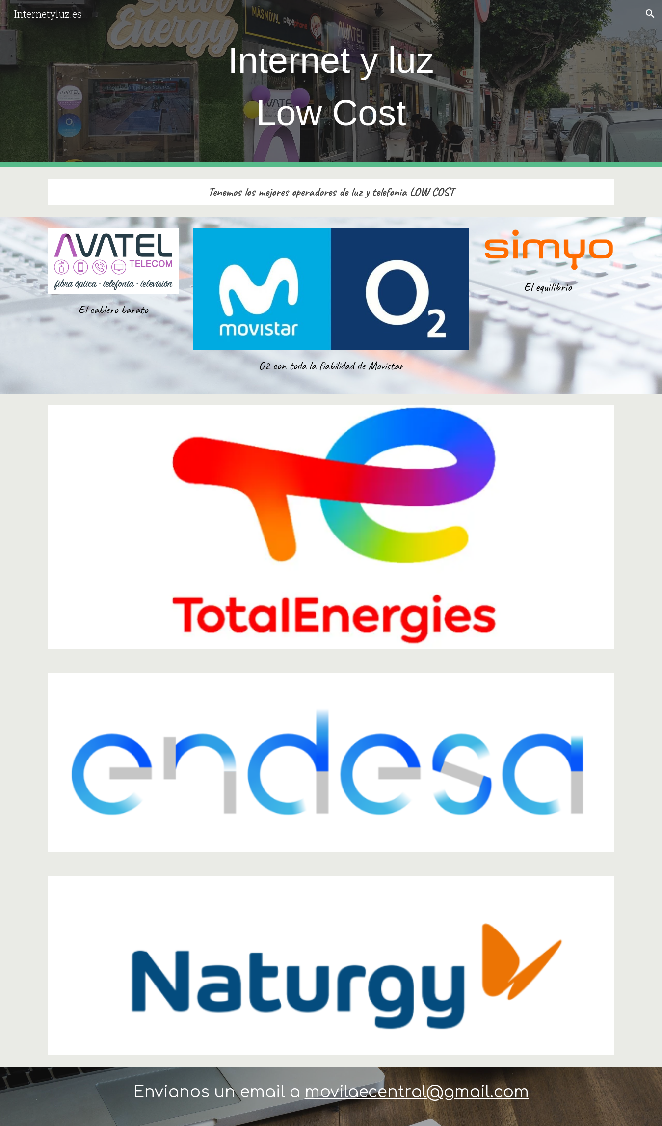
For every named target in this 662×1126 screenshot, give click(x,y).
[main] (331, 83)
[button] (650, 14)
